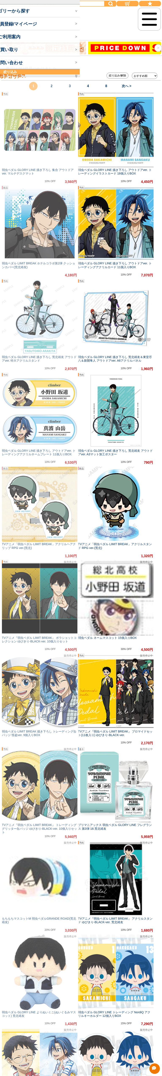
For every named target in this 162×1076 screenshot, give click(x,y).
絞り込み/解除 (117, 75)
